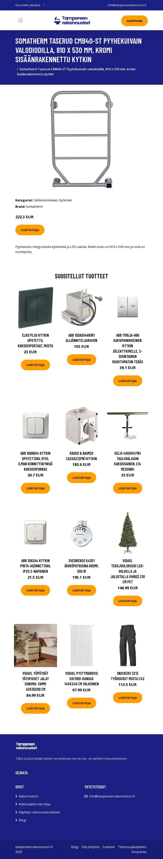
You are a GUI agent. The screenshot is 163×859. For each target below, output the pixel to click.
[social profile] (44, 5)
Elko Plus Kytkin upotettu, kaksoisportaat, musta (35, 340)
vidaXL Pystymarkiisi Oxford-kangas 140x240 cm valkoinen (81, 678)
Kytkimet (65, 200)
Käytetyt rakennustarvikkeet (39, 812)
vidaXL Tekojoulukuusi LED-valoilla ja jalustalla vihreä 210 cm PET (127, 571)
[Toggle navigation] (20, 20)
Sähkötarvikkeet (46, 200)
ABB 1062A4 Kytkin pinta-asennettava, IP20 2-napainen (35, 566)
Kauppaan (134, 21)
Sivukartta (139, 852)
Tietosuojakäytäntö (132, 847)
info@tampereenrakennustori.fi (127, 5)
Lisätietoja (30, 230)
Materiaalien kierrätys (35, 804)
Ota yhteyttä (90, 847)
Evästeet (109, 847)
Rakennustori (28, 796)
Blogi (22, 820)
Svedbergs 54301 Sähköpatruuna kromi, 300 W (81, 566)
